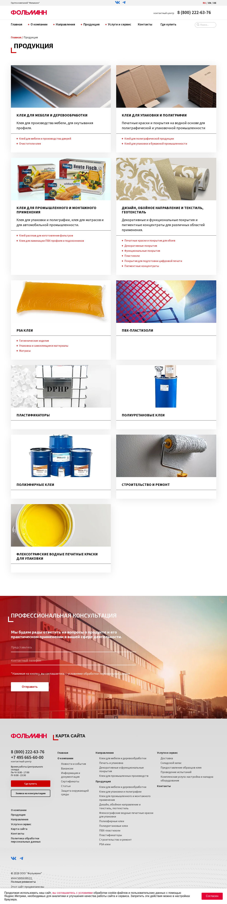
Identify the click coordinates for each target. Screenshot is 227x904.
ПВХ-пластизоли (109, 830)
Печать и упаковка (111, 763)
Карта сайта (19, 829)
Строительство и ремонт (115, 839)
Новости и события (73, 764)
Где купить (168, 24)
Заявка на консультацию (31, 793)
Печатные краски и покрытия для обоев (149, 240)
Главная (16, 24)
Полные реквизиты (23, 881)
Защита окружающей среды (75, 792)
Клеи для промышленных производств (123, 776)
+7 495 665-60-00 (27, 759)
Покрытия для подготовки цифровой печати (153, 260)
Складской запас (171, 763)
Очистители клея (30, 143)
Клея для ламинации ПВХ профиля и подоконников (51, 240)
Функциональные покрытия (142, 250)
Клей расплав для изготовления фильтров (46, 235)
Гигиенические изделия (34, 340)
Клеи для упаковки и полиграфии (120, 791)
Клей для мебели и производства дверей (45, 138)
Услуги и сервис (118, 24)
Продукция (91, 24)
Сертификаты (70, 781)
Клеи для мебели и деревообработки (122, 758)
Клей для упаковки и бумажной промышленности (155, 143)
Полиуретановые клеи (113, 826)
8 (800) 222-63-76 (194, 12)
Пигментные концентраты (141, 265)
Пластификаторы (110, 835)
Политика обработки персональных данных (26, 840)
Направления (64, 24)
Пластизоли (132, 255)
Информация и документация (70, 775)
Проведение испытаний (176, 772)
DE (214, 2)
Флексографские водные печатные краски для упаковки (126, 814)
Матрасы (25, 350)
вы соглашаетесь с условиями (72, 892)
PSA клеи (104, 844)
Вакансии (67, 768)
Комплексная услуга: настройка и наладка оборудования (187, 778)
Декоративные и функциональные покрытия (121, 769)
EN (209, 2)
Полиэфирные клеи (111, 821)
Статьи (66, 786)
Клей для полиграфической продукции (149, 138)
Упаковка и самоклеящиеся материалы (43, 345)
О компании (38, 24)
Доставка (167, 758)
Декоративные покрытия (140, 245)
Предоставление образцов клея (181, 767)
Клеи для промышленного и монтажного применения (125, 798)
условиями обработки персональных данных (98, 674)
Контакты (145, 24)
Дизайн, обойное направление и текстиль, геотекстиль (120, 806)
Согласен (212, 896)
